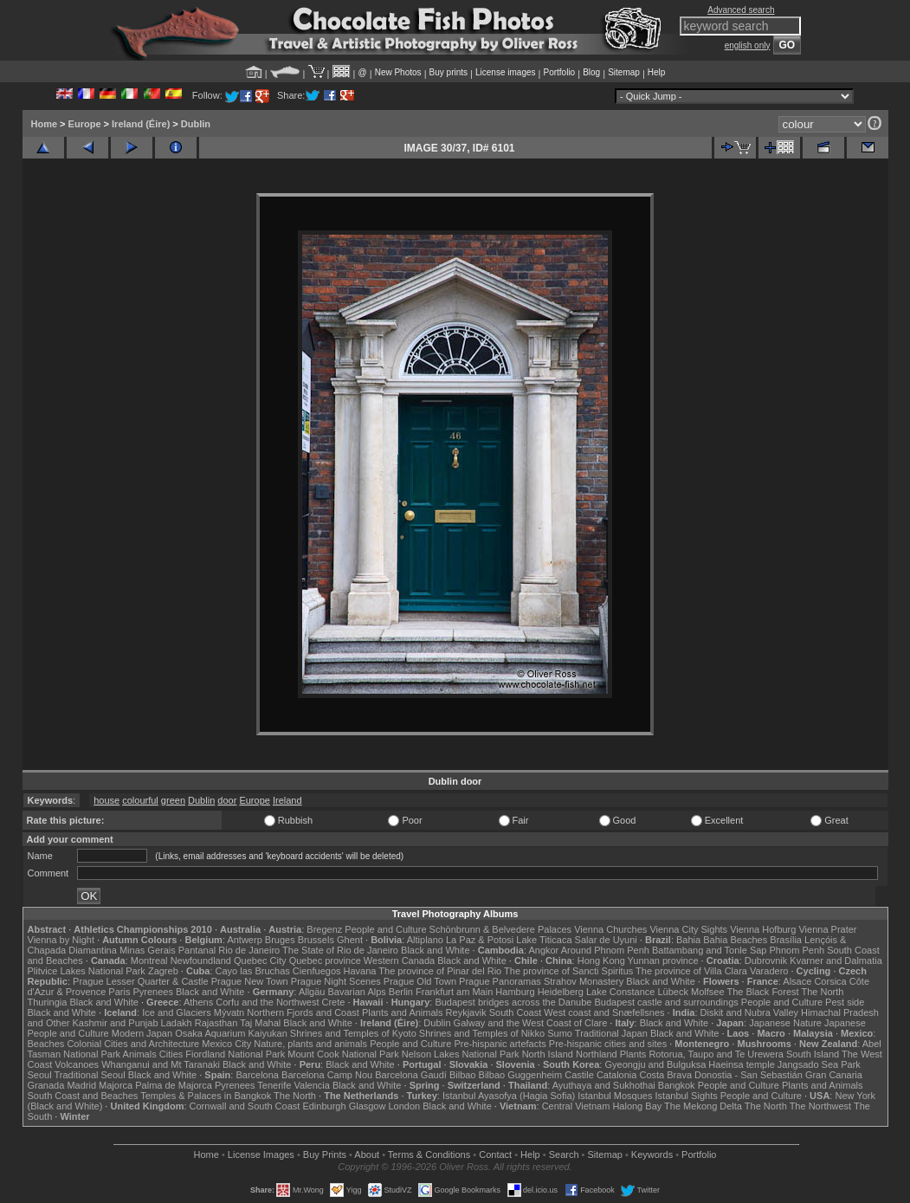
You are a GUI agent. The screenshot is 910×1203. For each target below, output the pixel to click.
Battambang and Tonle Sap (709, 950)
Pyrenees (152, 991)
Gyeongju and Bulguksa (655, 1064)
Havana (360, 971)
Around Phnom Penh (605, 950)
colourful (140, 800)
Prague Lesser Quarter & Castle (141, 981)
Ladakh (176, 1023)
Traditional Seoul (90, 1075)
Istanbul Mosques (615, 1095)
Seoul (40, 1075)
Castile (579, 1075)
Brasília (786, 940)
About (366, 1154)
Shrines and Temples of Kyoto (353, 1033)
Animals (140, 1054)
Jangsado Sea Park (819, 1064)
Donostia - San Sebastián (748, 1075)
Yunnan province (663, 960)
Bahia (688, 940)
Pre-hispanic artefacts (499, 1043)
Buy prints (448, 72)
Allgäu (312, 991)
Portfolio (559, 72)
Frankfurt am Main (454, 991)
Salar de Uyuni (606, 940)
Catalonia (616, 1075)
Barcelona (257, 1075)
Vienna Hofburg (763, 929)
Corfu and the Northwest (267, 1002)
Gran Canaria (833, 1075)
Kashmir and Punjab (115, 1023)
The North (822, 991)
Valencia (312, 1085)
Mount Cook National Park (342, 1054)
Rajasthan (216, 1023)
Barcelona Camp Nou (326, 1075)
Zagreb (163, 971)
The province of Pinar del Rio (439, 971)
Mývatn (229, 1012)
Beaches (46, 1043)
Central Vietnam (576, 1106)
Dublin (195, 124)
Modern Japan (142, 1033)
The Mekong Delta (703, 1106)
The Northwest (821, 1106)
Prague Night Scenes (336, 981)
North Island (547, 1054)
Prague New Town (249, 981)
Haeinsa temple (741, 1064)
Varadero (769, 971)
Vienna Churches (610, 929)
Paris (119, 991)
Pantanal (197, 950)
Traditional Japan (611, 1033)
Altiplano (425, 940)
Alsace (797, 981)
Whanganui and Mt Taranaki (160, 1064)
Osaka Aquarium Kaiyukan (231, 1033)
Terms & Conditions (429, 1154)
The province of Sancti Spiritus (568, 971)
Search (564, 1154)
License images (505, 72)
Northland (596, 1054)
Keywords (652, 1154)
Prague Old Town (420, 981)
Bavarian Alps (357, 991)
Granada (46, 1085)
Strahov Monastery (583, 981)
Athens (198, 1002)
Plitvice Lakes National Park (86, 971)
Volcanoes (77, 1064)
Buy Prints (324, 1154)
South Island (812, 1054)
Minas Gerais (147, 950)
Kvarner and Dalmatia (835, 960)
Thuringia (48, 1002)
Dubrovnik (766, 960)
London (404, 1106)
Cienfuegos (317, 971)
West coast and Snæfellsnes (604, 1012)
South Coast (515, 1012)
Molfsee (708, 991)
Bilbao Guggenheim (521, 1075)
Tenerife (274, 1085)
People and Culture (385, 929)
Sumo (559, 1033)
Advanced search (740, 10)
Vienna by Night (61, 940)
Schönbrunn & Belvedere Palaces (500, 929)
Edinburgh (323, 1106)
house (106, 800)
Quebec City (260, 960)
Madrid (81, 1085)
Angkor (543, 950)
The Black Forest (762, 991)
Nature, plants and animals (310, 1043)
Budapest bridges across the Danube (513, 1002)
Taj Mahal (260, 1023)
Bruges (280, 940)
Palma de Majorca (173, 1085)
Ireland (287, 800)
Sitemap (624, 72)
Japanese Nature (785, 1023)
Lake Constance (620, 991)
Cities (171, 1054)
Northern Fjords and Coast (303, 1012)
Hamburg (514, 991)
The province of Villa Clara (691, 971)
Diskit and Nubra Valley (749, 1012)
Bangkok (676, 1085)
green (173, 800)
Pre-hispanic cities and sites (608, 1043)
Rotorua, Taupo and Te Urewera (716, 1054)
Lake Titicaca (543, 940)
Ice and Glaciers (176, 1012)
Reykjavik (466, 1012)
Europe (84, 124)
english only (748, 45)
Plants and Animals (402, 1012)
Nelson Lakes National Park (461, 1054)
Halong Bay (637, 1106)
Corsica (830, 981)
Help (657, 72)
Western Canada (399, 960)
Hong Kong (601, 960)
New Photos (398, 72)
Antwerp (244, 940)
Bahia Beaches (735, 940)
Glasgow (367, 1106)
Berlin (401, 991)
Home (44, 124)
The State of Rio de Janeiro (340, 950)
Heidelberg (561, 991)
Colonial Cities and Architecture (133, 1043)
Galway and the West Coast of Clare (531, 1023)
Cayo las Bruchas (253, 971)
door (226, 800)
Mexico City (226, 1043)
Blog (591, 72)
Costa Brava (665, 1075)
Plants (633, 1054)
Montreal (149, 960)
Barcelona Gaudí (411, 1075)
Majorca (115, 1085)
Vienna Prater (827, 929)
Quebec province (325, 960)
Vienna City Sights (688, 929)
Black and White (435, 950)
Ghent (350, 940)
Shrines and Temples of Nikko (482, 1033)
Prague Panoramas (500, 981)
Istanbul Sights (686, 1095)
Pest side (844, 1002)
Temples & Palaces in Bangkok (205, 1095)
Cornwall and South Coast (245, 1106)
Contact (495, 1154)
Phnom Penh (797, 950)
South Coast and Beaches (83, 1095)
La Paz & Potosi (479, 940)
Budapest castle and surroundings (666, 1002)
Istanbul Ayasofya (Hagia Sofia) (508, 1095)
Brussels (316, 940)
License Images (261, 1154)
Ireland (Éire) (141, 124)
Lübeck (672, 991)
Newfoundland (201, 960)
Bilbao (462, 1075)
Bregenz (324, 929)
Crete (333, 1002)
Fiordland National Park (235, 1054)
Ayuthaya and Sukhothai (603, 1085)
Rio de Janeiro (249, 950)
